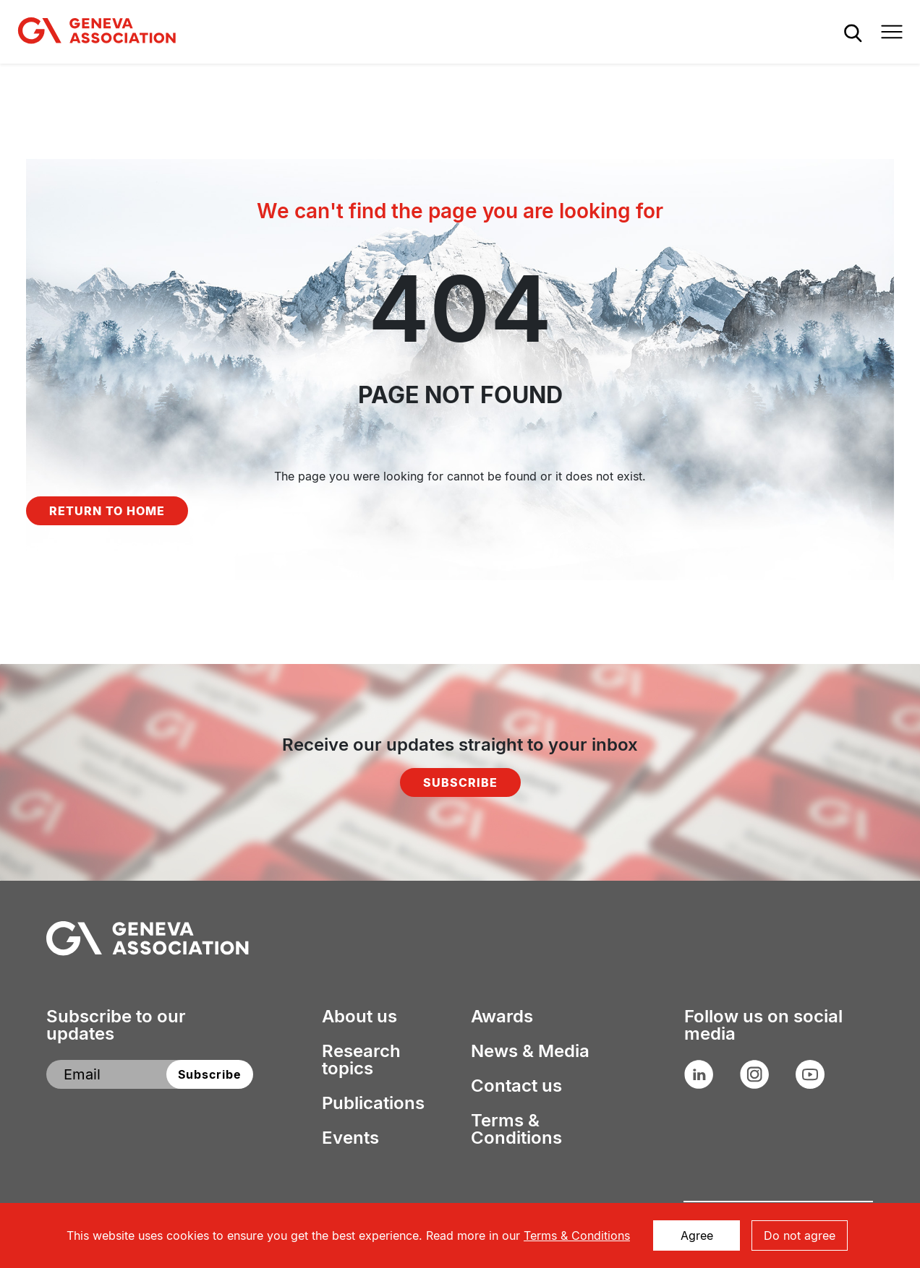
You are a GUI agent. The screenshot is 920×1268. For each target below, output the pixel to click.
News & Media (530, 1051)
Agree (697, 1235)
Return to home (107, 511)
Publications (373, 1103)
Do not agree (799, 1235)
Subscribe (460, 782)
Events (350, 1138)
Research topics (361, 1060)
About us (359, 1016)
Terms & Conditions (516, 1129)
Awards (502, 1016)
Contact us (516, 1086)
